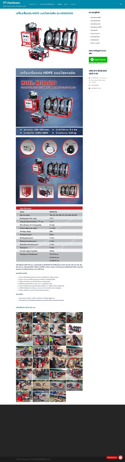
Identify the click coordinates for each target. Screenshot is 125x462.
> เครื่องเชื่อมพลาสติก (95, 24)
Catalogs (59, 4)
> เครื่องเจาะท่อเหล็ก (95, 43)
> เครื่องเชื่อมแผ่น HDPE (95, 27)
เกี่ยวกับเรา (73, 4)
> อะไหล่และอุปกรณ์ (95, 33)
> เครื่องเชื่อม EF (94, 30)
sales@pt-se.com (96, 88)
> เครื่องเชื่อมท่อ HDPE (95, 17)
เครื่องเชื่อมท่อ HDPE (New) (46, 4)
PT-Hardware (11, 3)
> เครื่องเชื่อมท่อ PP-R (95, 20)
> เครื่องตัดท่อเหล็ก (94, 40)
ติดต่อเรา (66, 4)
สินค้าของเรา (32, 4)
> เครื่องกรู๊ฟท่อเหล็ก (95, 36)
